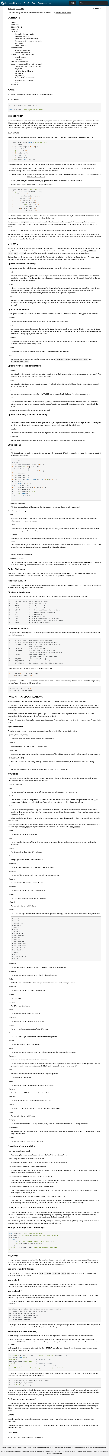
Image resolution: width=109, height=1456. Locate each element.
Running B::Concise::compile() (25, 78)
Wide (73, 3)
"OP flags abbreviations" (44, 184)
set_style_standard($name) (24, 71)
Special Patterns (20, 57)
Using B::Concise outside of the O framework (26, 64)
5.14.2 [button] (26, 3)
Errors (17, 82)
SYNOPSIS (15, 25)
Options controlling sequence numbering (28, 41)
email (61, 1447)
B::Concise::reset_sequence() (25, 80)
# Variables (18, 59)
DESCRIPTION (16, 27)
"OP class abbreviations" (35, 177)
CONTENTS (14, 17)
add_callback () (20, 75)
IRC (85, 1451)
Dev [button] (33, 3)
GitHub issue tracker (53, 1447)
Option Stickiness (21, 45)
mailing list (79, 1451)
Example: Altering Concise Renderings (28, 66)
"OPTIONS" (45, 1336)
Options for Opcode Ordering (24, 34)
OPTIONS (14, 32)
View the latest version (63, 13)
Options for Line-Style (22, 36)
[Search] (93, 3)
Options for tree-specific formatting (26, 38)
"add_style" (26, 827)
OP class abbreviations (22, 50)
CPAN (22, 9)
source (18, 9)
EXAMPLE (14, 29)
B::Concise (11, 9)
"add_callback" (75, 827)
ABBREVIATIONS (17, 48)
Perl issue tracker (68, 1451)
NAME (13, 22)
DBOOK (29, 1447)
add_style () (19, 73)
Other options (19, 43)
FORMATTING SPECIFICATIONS (22, 55)
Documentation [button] (44, 3)
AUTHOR (14, 85)
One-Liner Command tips (19, 62)
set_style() (18, 69)
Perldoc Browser (11, 3)
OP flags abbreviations (22, 52)
